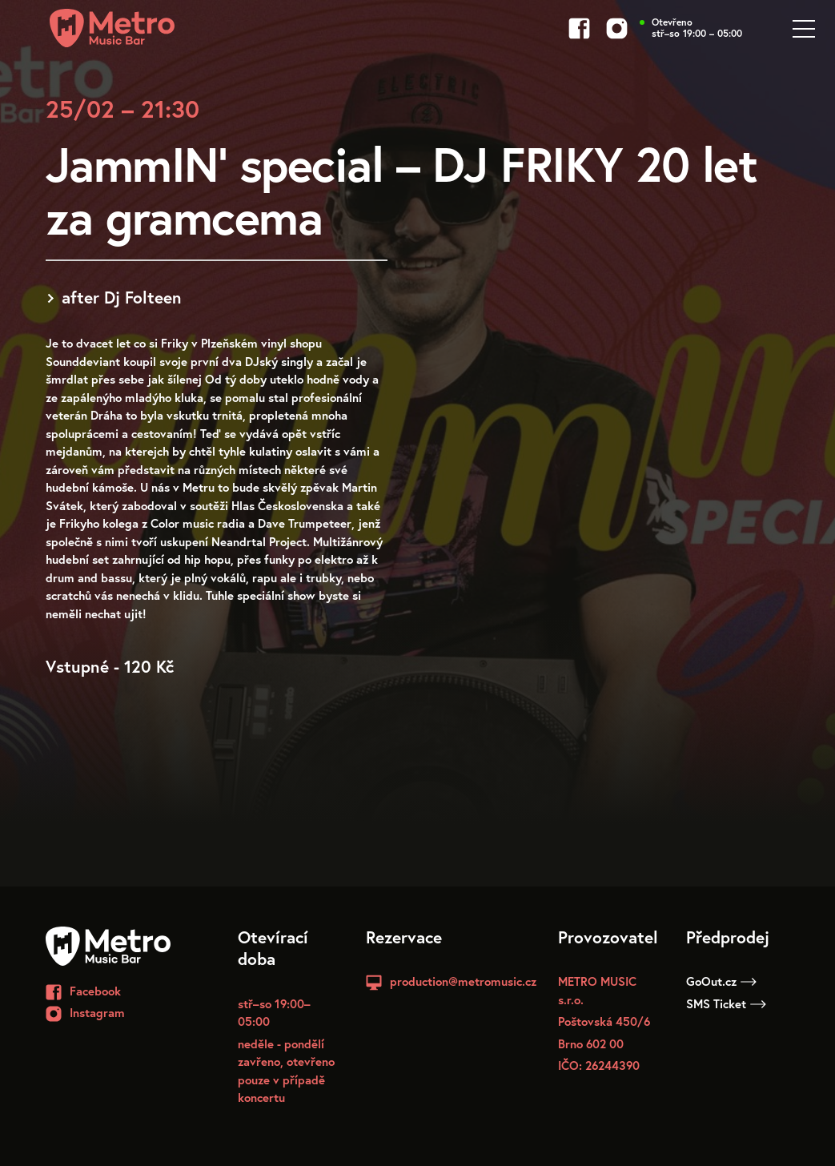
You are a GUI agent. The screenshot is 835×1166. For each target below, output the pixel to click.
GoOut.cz (721, 981)
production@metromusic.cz (463, 981)
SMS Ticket (726, 1003)
